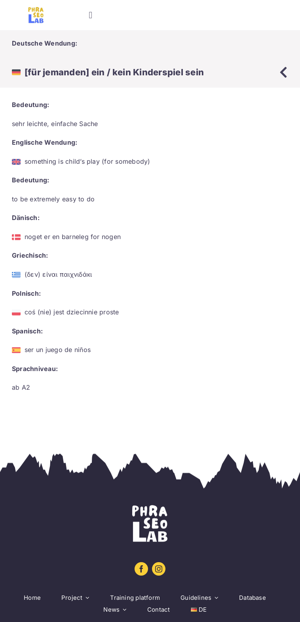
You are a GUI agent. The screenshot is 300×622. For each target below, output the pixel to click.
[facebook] (141, 569)
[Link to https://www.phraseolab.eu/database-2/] (283, 72)
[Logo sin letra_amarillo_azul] (36, 10)
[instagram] (158, 569)
